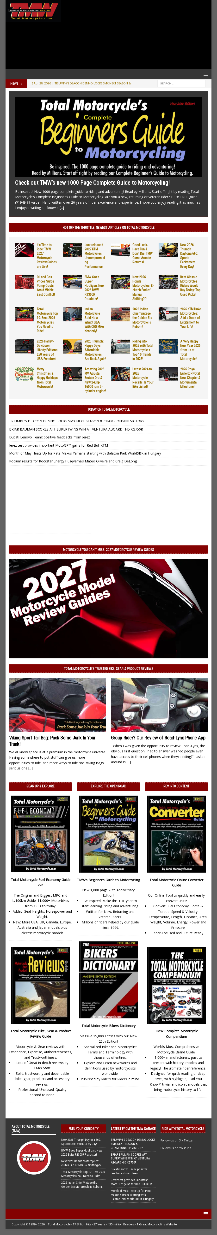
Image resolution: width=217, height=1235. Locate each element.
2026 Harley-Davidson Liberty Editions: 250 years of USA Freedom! (47, 350)
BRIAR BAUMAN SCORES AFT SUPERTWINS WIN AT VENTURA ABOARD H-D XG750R (76, 429)
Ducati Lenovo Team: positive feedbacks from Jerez (49, 437)
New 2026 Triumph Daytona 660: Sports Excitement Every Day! (81, 1142)
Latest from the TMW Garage (133, 1129)
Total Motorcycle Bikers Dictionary (108, 1025)
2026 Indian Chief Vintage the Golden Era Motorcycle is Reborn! (142, 318)
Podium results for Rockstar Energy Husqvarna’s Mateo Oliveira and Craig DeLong (73, 461)
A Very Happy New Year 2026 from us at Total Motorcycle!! (190, 350)
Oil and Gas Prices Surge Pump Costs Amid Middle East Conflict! (46, 285)
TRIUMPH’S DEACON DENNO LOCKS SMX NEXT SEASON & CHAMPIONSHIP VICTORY (76, 421)
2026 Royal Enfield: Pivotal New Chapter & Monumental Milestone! (190, 378)
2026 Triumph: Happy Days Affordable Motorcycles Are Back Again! (95, 350)
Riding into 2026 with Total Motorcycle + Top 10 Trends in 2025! (142, 350)
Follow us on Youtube (176, 1148)
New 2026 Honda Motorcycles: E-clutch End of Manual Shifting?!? (81, 1163)
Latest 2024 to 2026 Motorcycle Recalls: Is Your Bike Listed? (142, 378)
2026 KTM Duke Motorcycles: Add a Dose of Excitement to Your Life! (190, 318)
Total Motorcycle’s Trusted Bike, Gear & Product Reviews (108, 669)
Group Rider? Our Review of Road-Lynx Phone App (158, 738)
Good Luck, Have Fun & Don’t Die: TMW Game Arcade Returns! (142, 253)
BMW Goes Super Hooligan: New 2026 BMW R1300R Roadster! (81, 1152)
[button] (204, 74)
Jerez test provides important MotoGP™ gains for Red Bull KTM (58, 445)
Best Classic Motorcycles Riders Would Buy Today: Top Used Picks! (190, 285)
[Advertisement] (135, 34)
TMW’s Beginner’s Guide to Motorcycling (108, 880)
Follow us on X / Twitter (177, 1140)
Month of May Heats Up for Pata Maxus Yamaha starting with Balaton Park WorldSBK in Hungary (85, 453)
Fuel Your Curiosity (84, 1129)
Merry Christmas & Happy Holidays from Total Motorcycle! (47, 378)
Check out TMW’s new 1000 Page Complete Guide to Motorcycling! (92, 182)
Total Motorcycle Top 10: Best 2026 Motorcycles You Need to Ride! (83, 1174)
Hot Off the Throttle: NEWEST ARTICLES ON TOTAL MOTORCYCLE (109, 228)
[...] (62, 207)
